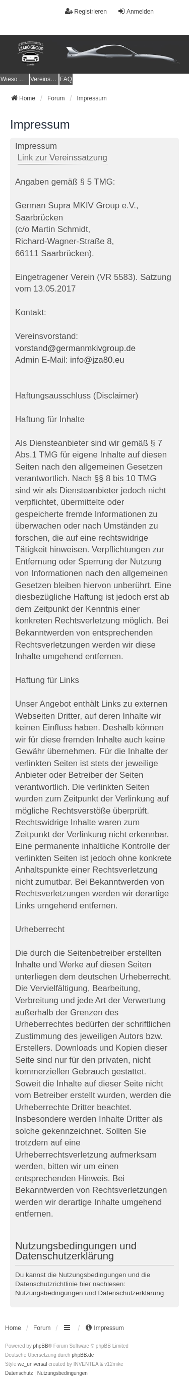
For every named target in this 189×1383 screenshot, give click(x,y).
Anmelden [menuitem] (135, 11)
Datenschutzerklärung (131, 1293)
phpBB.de (83, 1355)
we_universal (32, 1364)
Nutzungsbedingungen (49, 1293)
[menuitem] (14, 79)
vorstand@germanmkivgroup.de (75, 348)
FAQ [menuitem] (66, 79)
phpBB (40, 1346)
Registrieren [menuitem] (86, 11)
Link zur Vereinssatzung (62, 157)
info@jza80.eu (97, 360)
